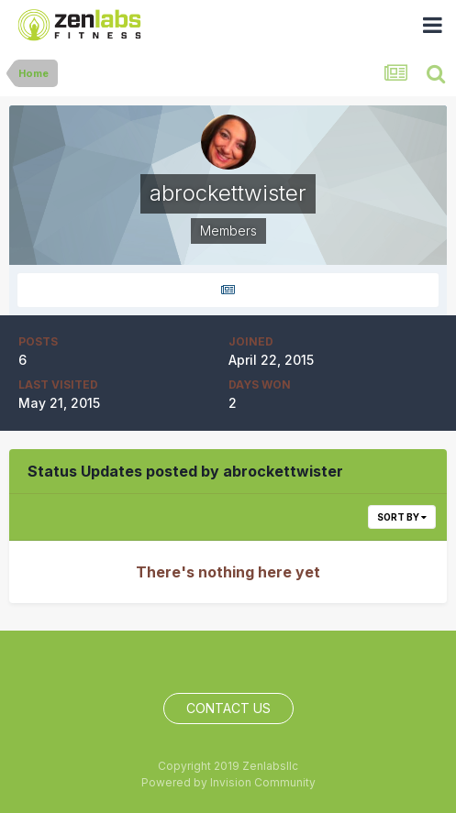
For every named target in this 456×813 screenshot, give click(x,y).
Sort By (402, 516)
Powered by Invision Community (228, 782)
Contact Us (228, 708)
